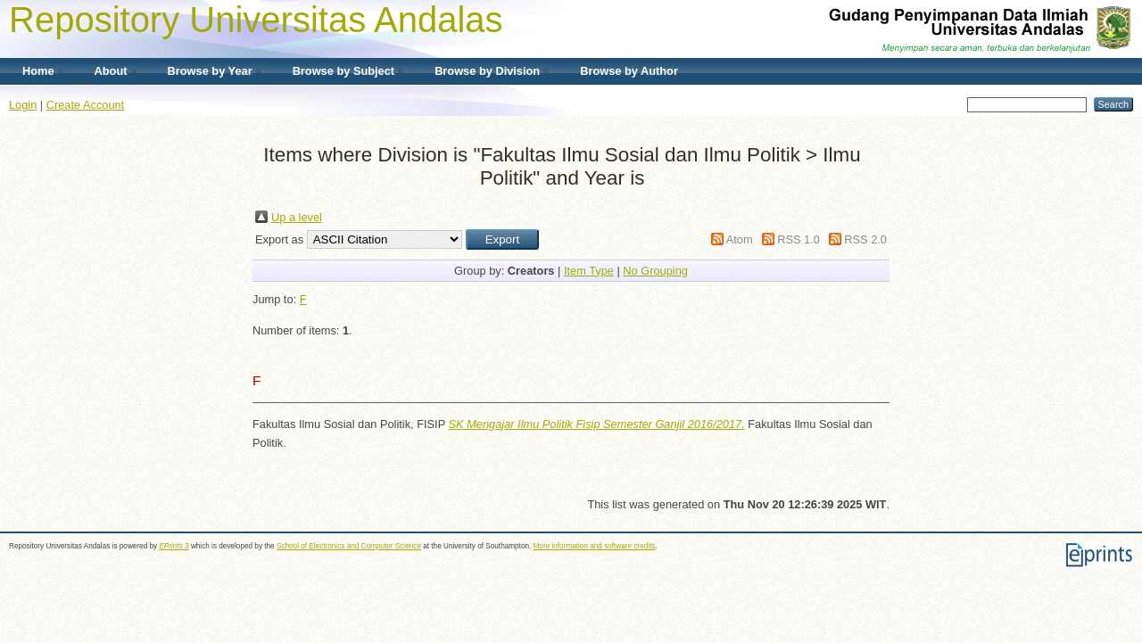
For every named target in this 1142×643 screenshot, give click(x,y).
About (111, 71)
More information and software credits (595, 546)
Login (23, 104)
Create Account (85, 104)
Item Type (589, 270)
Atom (739, 239)
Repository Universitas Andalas (256, 19)
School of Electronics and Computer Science (349, 546)
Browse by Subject (344, 71)
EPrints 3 (173, 546)
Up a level (296, 217)
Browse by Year (210, 71)
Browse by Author (629, 71)
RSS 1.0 (798, 239)
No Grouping (655, 270)
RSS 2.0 (865, 239)
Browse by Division (487, 71)
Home (38, 71)
